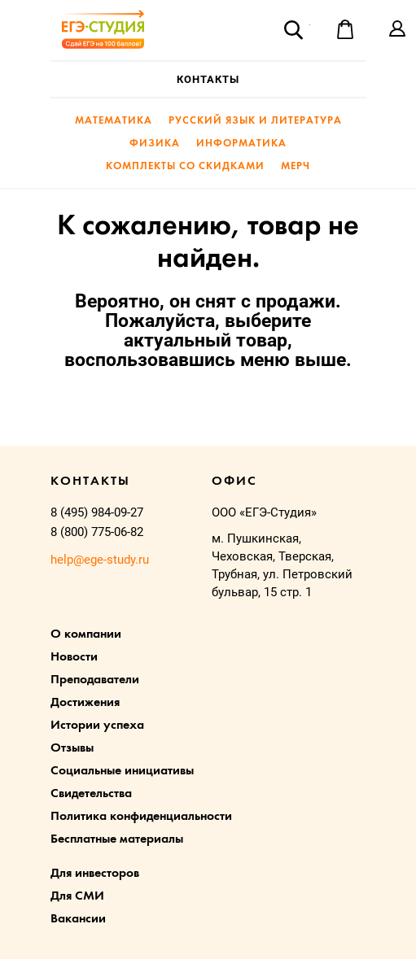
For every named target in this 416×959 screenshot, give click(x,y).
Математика (113, 121)
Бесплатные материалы (116, 839)
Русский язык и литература (255, 121)
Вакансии (78, 919)
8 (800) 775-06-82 (96, 532)
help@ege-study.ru (99, 559)
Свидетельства (91, 793)
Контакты (208, 79)
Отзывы (72, 748)
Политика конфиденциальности (141, 816)
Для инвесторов (94, 873)
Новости (74, 657)
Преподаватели (94, 680)
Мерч (295, 166)
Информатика (241, 143)
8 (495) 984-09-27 (96, 512)
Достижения (85, 702)
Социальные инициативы (122, 771)
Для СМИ (77, 896)
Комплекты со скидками (185, 166)
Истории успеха (97, 725)
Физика (154, 143)
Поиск (293, 29)
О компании (85, 634)
